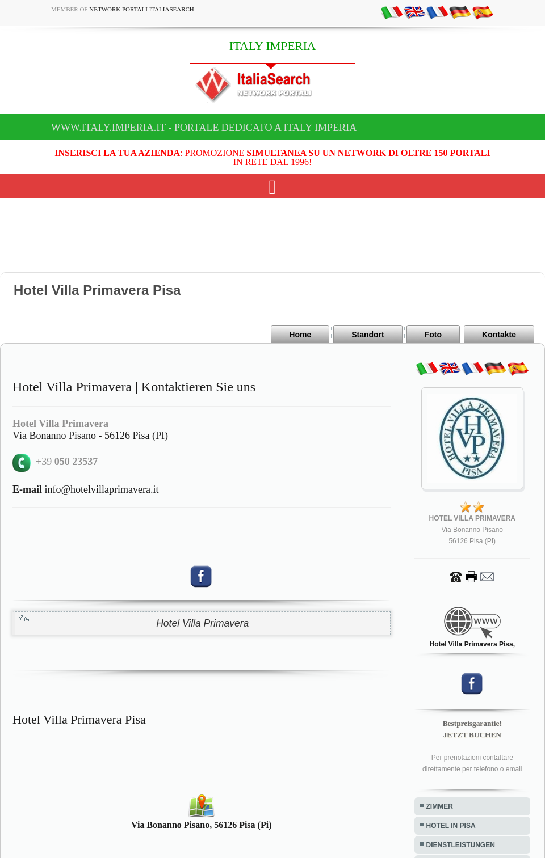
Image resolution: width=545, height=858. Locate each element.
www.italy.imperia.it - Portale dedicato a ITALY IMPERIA (204, 127)
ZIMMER (439, 806)
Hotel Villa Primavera (202, 623)
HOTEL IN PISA (451, 826)
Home (300, 334)
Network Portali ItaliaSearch (141, 9)
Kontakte (499, 334)
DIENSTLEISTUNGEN (460, 845)
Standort (367, 334)
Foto (433, 334)
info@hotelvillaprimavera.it (85, 489)
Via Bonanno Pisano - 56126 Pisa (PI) (90, 435)
